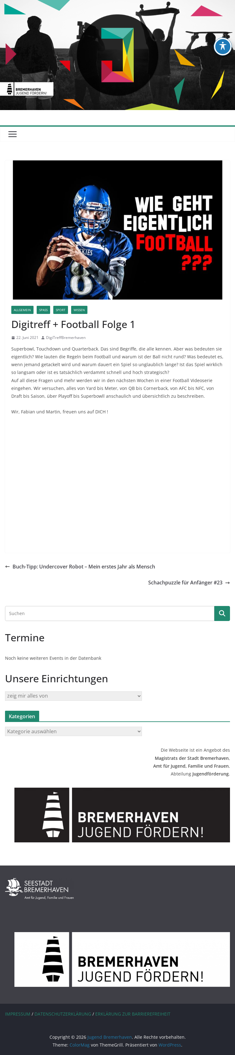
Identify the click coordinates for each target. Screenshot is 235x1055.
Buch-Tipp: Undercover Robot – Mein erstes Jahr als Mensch (80, 566)
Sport (60, 310)
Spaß (43, 310)
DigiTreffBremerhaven (66, 337)
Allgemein (22, 310)
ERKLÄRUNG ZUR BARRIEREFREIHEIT (132, 1014)
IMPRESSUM (17, 1014)
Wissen (79, 310)
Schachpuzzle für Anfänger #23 (189, 582)
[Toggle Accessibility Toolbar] (223, 46)
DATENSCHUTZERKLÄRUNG (62, 1014)
